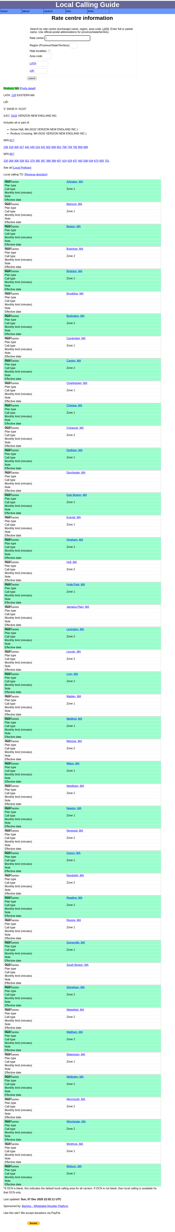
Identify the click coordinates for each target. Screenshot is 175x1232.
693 (101, 160)
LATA (33, 63)
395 (37, 160)
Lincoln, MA (73, 651)
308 (16, 160)
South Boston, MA (77, 964)
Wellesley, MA (75, 1076)
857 (12, 154)
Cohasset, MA (75, 427)
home (4, 11)
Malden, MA (73, 696)
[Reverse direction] (36, 174)
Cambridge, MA (75, 338)
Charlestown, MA (76, 383)
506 (85, 160)
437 (75, 160)
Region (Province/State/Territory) (54, 45)
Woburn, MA (74, 1166)
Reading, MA (74, 897)
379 (32, 160)
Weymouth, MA (75, 1099)
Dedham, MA (74, 450)
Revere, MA (73, 920)
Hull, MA (71, 562)
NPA (6, 140)
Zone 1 (70, 188)
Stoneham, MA (75, 987)
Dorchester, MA (75, 472)
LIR (32, 70)
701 (107, 160)
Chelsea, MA (74, 405)
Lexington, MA (75, 629)
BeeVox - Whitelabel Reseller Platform (45, 1206)
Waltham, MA (74, 1032)
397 (43, 160)
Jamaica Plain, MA (77, 606)
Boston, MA (73, 226)
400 (16, 147)
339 (21, 160)
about (26, 11)
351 (27, 160)
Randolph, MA (75, 875)
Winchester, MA (76, 1121)
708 (64, 147)
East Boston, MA (76, 495)
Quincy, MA (73, 853)
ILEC (6, 115)
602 (48, 147)
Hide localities (40, 51)
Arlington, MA (74, 181)
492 (80, 160)
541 (43, 147)
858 (80, 147)
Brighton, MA (74, 271)
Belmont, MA (74, 204)
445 (32, 147)
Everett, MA (73, 517)
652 (59, 147)
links (91, 11)
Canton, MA (73, 360)
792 (75, 147)
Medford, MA (74, 718)
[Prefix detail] (27, 88)
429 (69, 160)
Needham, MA (75, 785)
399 (53, 160)
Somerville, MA (75, 942)
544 (91, 160)
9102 (14, 115)
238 (5, 147)
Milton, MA (72, 763)
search (48, 11)
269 (11, 160)
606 (53, 147)
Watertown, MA (75, 1054)
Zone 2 (70, 256)
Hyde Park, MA (75, 584)
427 (21, 147)
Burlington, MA (75, 315)
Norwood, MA (74, 830)
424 (64, 160)
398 (48, 160)
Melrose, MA (74, 741)
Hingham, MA (74, 539)
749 (69, 147)
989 (85, 147)
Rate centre (60, 38)
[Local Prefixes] (22, 167)
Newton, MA (73, 808)
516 (37, 147)
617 (12, 140)
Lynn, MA (72, 674)
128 (13, 95)
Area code (41, 56)
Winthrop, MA (74, 1143)
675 (96, 160)
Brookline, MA (75, 293)
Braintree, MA (74, 248)
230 (5, 160)
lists (68, 11)
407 (59, 160)
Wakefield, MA (75, 1009)
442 (27, 147)
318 (11, 147)
